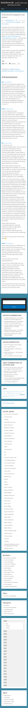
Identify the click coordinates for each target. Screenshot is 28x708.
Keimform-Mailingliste (10, 596)
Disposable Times (9, 572)
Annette (6, 318)
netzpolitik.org (8, 574)
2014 (5, 662)
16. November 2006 (9, 109)
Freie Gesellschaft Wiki (10, 607)
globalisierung (5, 71)
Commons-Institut (9, 566)
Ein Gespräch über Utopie (14, 344)
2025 (5, 631)
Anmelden (7, 697)
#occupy (16, 391)
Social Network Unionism (11, 582)
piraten (12, 71)
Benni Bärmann (10, 20)
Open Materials (11, 346)
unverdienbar (7, 584)
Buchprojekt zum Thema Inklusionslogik (11, 375)
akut (14, 396)
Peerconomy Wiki (9, 613)
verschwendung (18, 71)
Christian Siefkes (8, 325)
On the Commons (9, 576)
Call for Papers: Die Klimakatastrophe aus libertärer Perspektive (14, 378)
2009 (5, 677)
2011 (5, 671)
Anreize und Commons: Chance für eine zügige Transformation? (13, 368)
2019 (5, 648)
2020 (5, 645)
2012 (5, 668)
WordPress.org (8, 703)
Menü (2, 9)
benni (3, 109)
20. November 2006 (9, 243)
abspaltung (9, 393)
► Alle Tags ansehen (8, 403)
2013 (5, 665)
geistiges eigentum (15, 69)
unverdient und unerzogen (14, 356)
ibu (2, 82)
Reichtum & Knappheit (14, 22)
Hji (5, 333)
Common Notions (9, 560)
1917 (21, 391)
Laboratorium (8, 611)
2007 (5, 682)
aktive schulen (5, 396)
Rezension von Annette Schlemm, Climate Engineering (13, 318)
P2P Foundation (8, 578)
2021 (5, 642)
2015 (5, 660)
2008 (5, 680)
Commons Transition (10, 564)
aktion (22, 394)
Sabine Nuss (7, 580)
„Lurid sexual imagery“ (10, 381)
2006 (5, 685)
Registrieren (7, 695)
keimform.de (14, 4)
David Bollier (7, 568)
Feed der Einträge (9, 699)
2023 (5, 637)
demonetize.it (7, 570)
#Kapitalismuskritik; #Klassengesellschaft (8, 391)
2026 (5, 621)
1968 (23, 391)
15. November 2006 (8, 82)
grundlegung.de (8, 609)
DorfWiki (6, 605)
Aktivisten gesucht (10, 396)
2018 (5, 651)
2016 (5, 657)
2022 (5, 640)
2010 (5, 674)
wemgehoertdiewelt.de (10, 586)
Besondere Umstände (10, 558)
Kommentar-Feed (9, 701)
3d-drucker (19, 391)
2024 (5, 634)
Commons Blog (8, 562)
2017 (5, 654)
